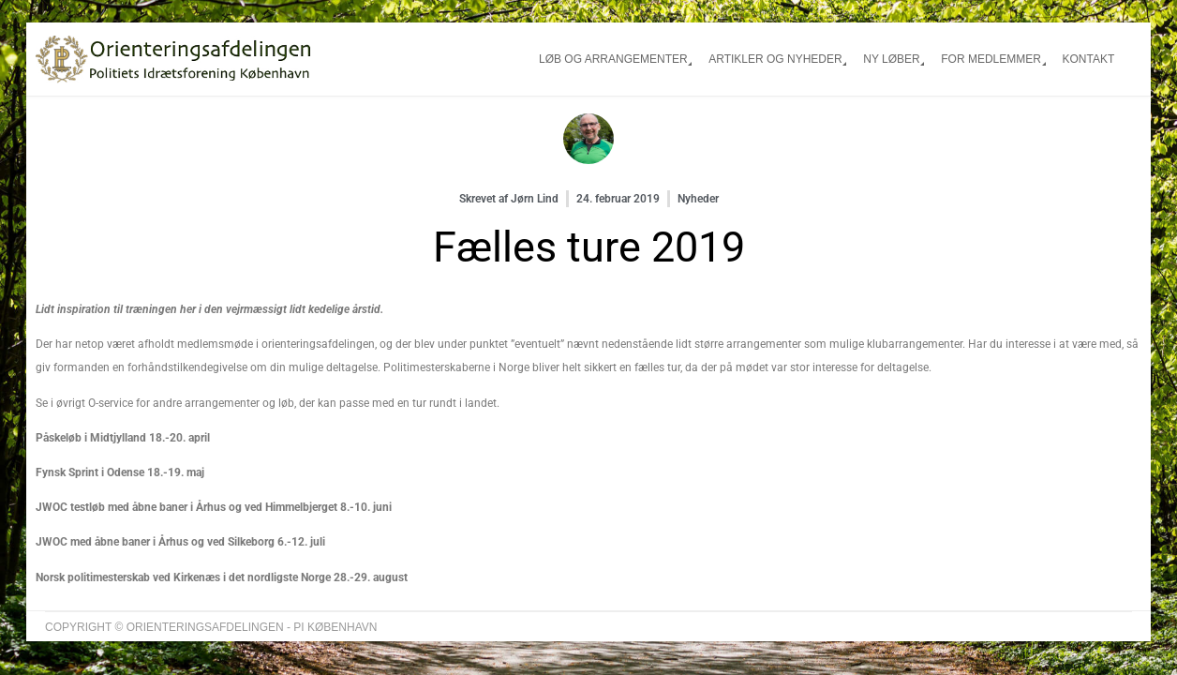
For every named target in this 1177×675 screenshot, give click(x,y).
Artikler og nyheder (775, 59)
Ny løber (891, 59)
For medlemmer (991, 59)
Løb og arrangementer (613, 59)
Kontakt (1088, 59)
